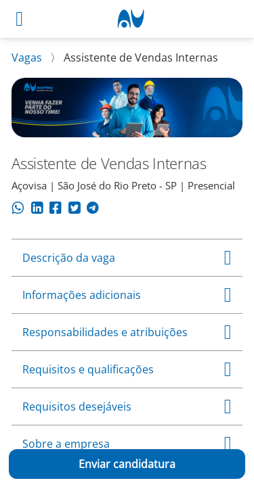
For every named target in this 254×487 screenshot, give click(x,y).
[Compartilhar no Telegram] (92, 209)
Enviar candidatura (127, 464)
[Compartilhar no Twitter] (74, 209)
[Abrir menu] (19, 19)
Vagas (28, 57)
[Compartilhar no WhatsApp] (18, 209)
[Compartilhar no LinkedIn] (36, 209)
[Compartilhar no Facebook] (55, 209)
